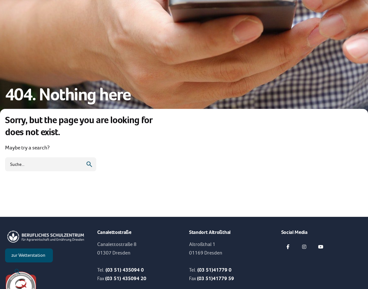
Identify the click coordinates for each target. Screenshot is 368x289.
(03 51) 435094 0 (124, 270)
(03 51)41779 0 (214, 270)
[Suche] (17, 271)
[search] (89, 164)
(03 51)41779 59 (215, 278)
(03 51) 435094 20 (125, 278)
